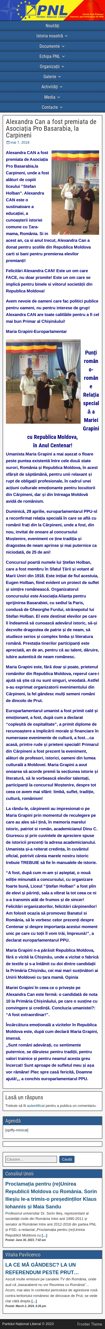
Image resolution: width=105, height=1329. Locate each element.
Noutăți (52, 25)
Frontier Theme (89, 1324)
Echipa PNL (49, 56)
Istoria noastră (49, 36)
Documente (49, 46)
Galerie (49, 76)
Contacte (50, 107)
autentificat (36, 1106)
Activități (49, 86)
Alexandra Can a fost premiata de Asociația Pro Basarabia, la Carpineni (51, 128)
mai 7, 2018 (19, 142)
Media (49, 97)
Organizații (49, 66)
